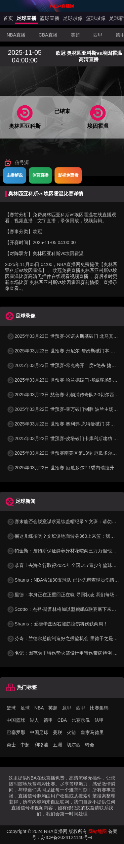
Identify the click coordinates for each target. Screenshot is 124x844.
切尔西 (74, 744)
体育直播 (40, 175)
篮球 (11, 707)
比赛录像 (80, 720)
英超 (75, 35)
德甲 (48, 720)
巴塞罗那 (16, 732)
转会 (89, 744)
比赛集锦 (99, 707)
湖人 (34, 720)
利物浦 (41, 744)
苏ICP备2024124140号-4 (67, 837)
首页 (8, 18)
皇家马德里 (92, 732)
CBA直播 (48, 35)
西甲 (98, 35)
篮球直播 (50, 18)
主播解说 (14, 175)
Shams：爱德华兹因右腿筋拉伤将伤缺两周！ (57, 623)
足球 (25, 707)
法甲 (99, 720)
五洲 (57, 744)
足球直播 (26, 18)
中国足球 (39, 732)
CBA (62, 720)
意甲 (66, 707)
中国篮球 (16, 720)
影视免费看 (68, 175)
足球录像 (73, 18)
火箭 (71, 732)
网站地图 (97, 831)
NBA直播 (16, 35)
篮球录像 (96, 18)
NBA (39, 707)
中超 (25, 744)
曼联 (57, 732)
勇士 (11, 744)
